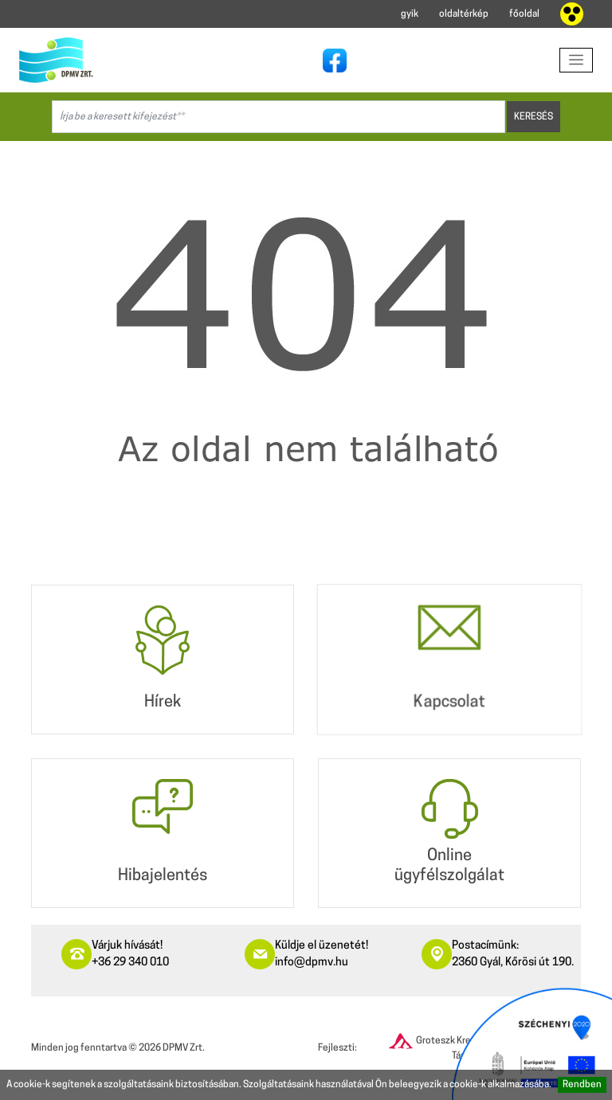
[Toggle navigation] (576, 60)
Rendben (582, 1085)
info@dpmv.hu (311, 963)
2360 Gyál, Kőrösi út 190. (513, 963)
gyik (409, 14)
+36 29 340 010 (130, 963)
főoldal (524, 14)
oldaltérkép (463, 14)
